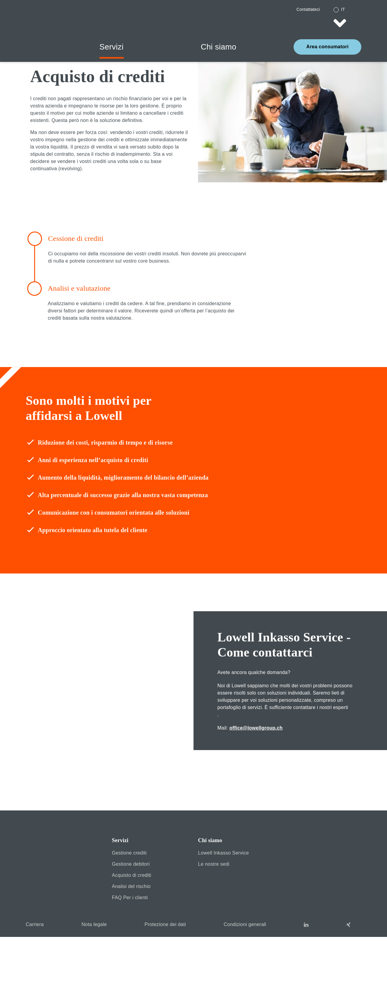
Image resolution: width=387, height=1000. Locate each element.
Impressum (353, 990)
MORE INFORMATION (324, 979)
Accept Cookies (193, 979)
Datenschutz (372, 990)
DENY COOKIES (62, 979)
